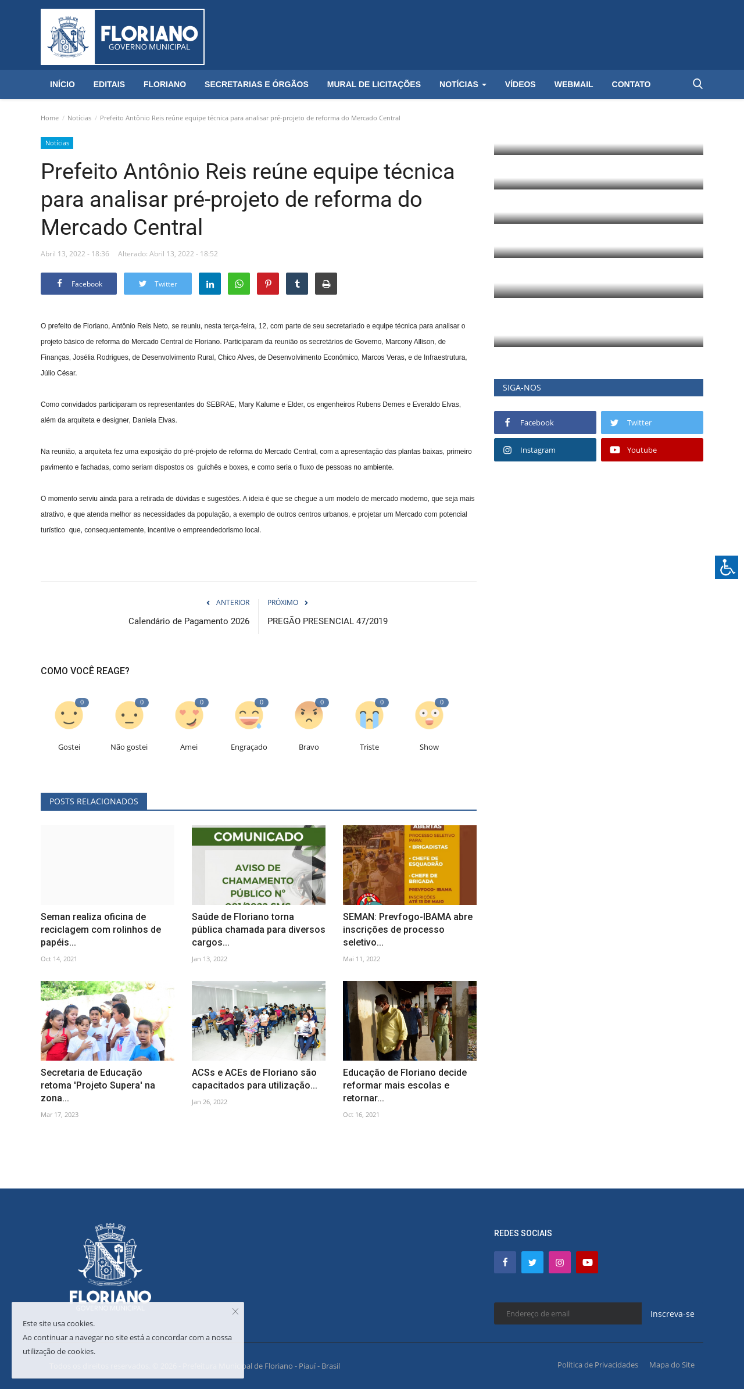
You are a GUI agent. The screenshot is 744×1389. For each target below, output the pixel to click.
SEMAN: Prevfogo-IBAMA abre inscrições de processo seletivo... (408, 929)
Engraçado (249, 747)
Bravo (309, 747)
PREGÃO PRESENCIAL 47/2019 (327, 621)
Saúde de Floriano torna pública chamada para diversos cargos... (259, 929)
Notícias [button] (463, 84)
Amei (189, 747)
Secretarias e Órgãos (257, 84)
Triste (369, 747)
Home (50, 117)
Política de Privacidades (597, 1364)
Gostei (69, 747)
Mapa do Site (672, 1364)
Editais (109, 84)
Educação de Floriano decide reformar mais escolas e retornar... (405, 1085)
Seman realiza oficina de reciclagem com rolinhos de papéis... (101, 929)
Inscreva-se (672, 1313)
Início (62, 84)
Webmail (574, 84)
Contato (631, 84)
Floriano (165, 84)
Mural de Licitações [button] (374, 84)
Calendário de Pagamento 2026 (188, 621)
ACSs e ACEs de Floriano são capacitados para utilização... (254, 1079)
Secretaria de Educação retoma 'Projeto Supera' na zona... (98, 1085)
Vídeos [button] (520, 84)
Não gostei (129, 747)
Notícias (79, 117)
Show (429, 747)
